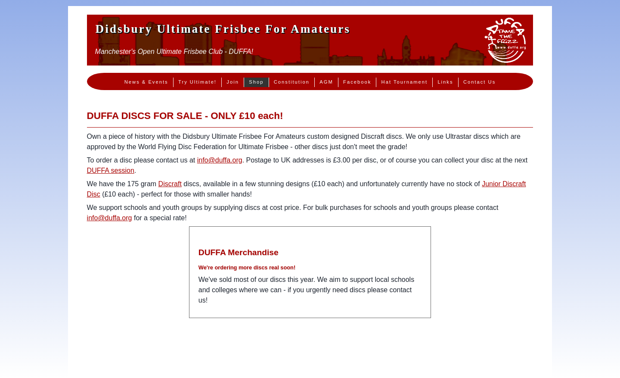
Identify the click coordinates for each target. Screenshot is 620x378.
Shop (256, 81)
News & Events (146, 81)
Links (445, 81)
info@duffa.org (219, 160)
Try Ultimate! (197, 81)
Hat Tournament (404, 81)
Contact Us (479, 81)
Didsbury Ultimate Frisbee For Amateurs (223, 28)
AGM (326, 81)
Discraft (170, 183)
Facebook (357, 81)
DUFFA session (110, 170)
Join (232, 81)
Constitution (292, 81)
